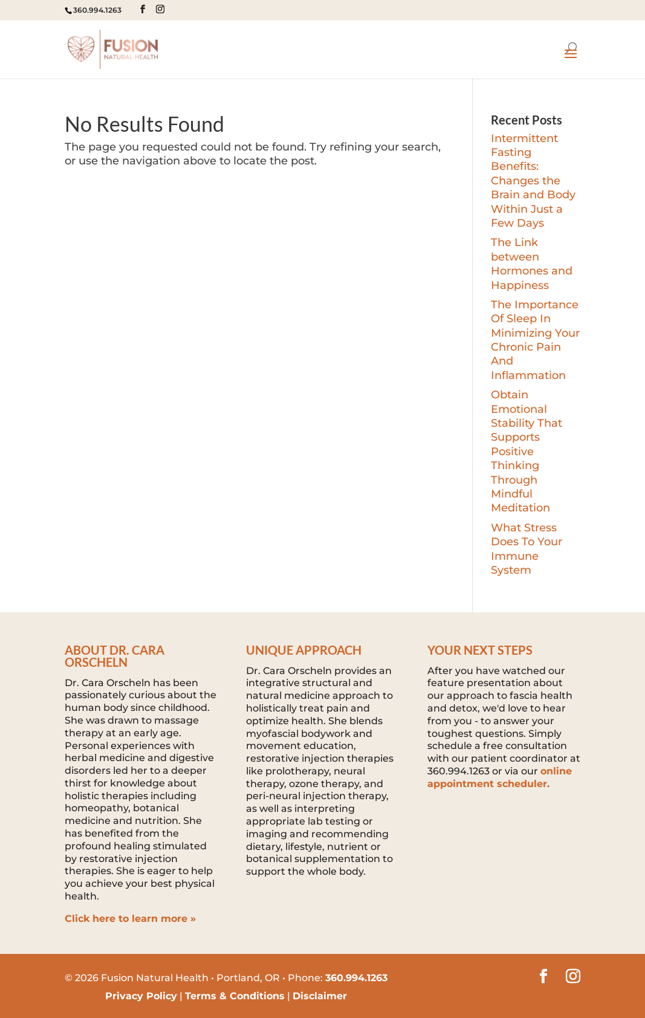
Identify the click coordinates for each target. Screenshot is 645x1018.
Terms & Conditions (235, 996)
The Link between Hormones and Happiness (531, 263)
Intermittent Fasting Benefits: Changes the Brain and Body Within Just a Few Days (533, 181)
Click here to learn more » (130, 918)
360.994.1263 (97, 10)
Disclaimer (320, 996)
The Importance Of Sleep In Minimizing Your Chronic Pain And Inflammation (535, 340)
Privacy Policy (141, 996)
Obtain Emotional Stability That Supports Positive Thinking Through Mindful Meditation (526, 451)
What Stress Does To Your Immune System (526, 549)
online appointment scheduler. (499, 777)
